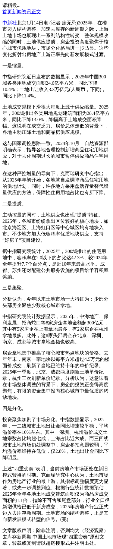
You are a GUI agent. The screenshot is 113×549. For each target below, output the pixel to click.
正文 (36, 11)
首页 (7, 11)
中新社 (9, 22)
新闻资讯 (21, 11)
